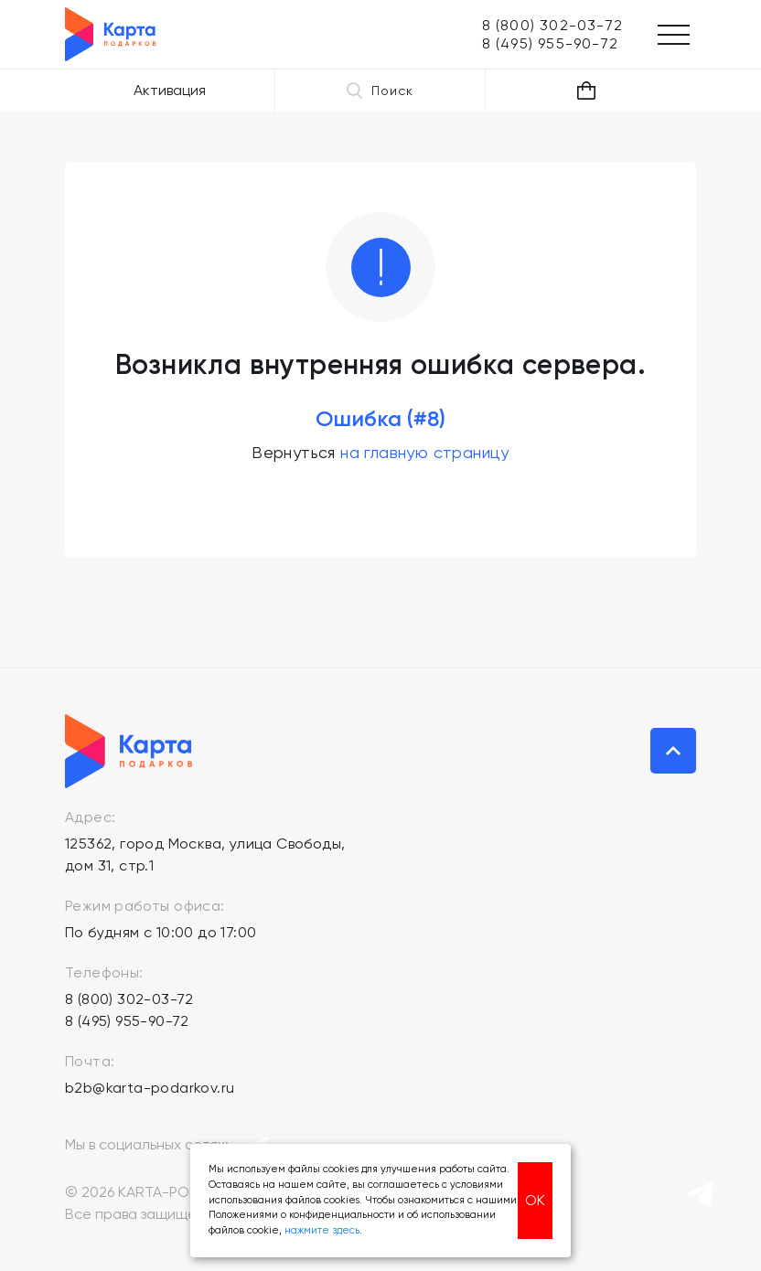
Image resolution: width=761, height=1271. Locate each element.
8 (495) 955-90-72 (127, 1021)
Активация (170, 90)
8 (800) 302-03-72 (129, 999)
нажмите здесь (321, 1230)
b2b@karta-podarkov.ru (149, 1087)
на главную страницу (424, 452)
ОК (535, 1200)
